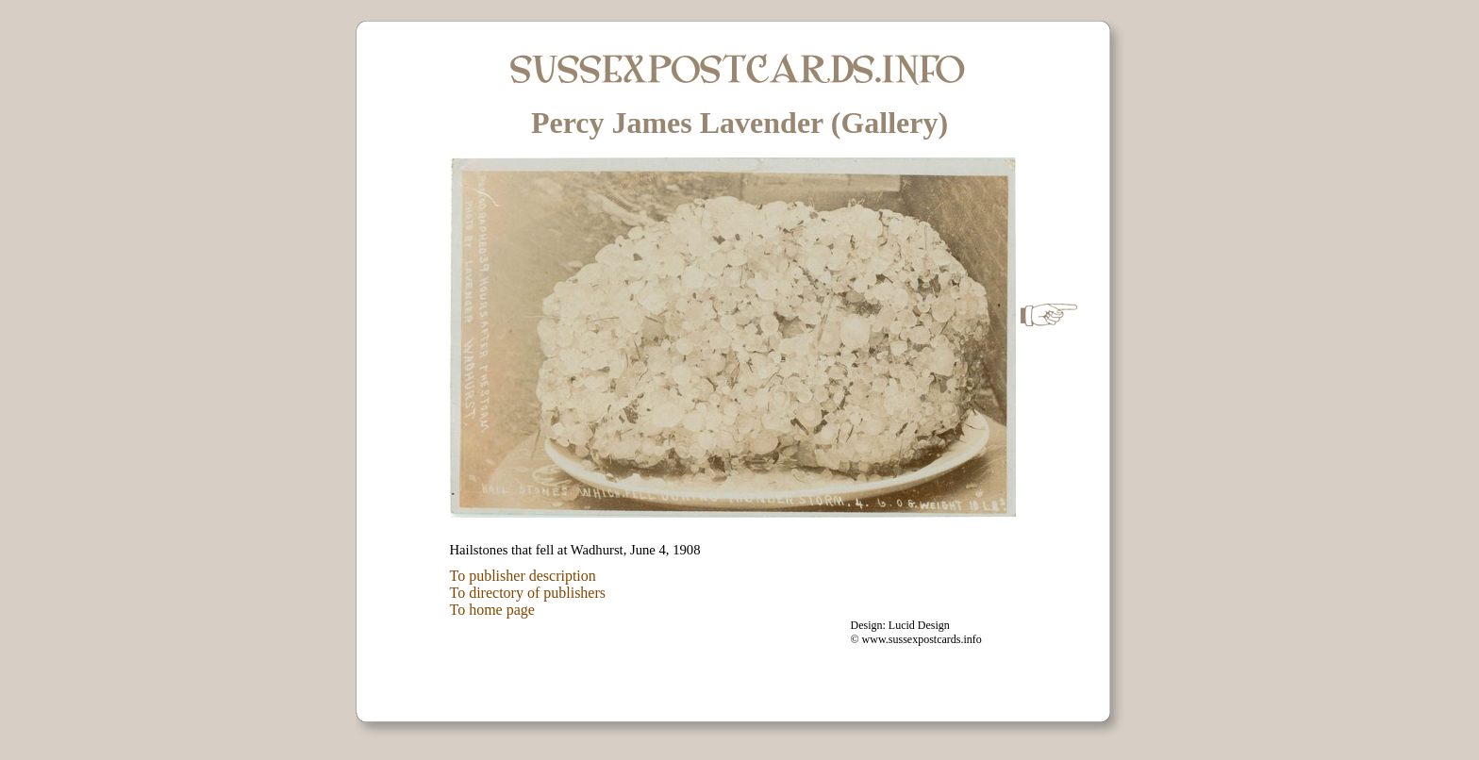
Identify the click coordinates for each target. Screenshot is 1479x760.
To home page (492, 610)
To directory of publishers (528, 593)
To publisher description (523, 576)
